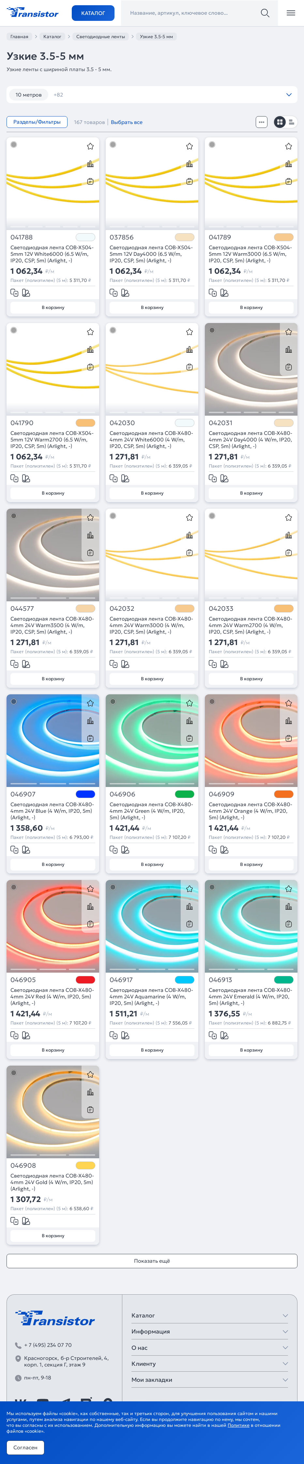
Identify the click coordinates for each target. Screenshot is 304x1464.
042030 (122, 423)
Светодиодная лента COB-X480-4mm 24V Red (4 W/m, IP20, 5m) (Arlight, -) (52, 996)
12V (186, 94)
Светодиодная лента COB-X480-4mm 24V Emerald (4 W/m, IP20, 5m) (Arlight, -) (250, 996)
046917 (121, 980)
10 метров (29, 94)
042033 (221, 609)
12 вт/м (66, 94)
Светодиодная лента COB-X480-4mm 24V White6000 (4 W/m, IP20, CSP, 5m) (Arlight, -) (151, 439)
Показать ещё (152, 1260)
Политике (239, 1425)
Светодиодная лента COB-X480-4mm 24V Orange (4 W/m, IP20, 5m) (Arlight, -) (250, 811)
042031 (220, 423)
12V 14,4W (218, 94)
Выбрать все (127, 122)
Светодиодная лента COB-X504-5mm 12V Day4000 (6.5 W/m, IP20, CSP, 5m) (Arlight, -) (151, 254)
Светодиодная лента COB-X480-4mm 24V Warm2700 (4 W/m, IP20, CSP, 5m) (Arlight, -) (250, 625)
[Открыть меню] (291, 13)
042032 (122, 609)
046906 (122, 794)
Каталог (93, 13)
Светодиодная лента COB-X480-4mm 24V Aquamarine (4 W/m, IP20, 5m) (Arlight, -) (151, 996)
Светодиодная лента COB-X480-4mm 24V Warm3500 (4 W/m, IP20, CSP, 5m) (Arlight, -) (52, 625)
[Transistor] (33, 11)
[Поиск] (265, 13)
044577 (22, 609)
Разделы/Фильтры (37, 121)
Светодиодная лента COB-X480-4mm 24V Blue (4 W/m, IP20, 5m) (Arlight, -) (52, 811)
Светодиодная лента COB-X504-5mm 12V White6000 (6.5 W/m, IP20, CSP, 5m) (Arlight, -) (52, 254)
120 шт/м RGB (148, 94)
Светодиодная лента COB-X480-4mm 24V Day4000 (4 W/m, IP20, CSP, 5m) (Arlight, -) (250, 439)
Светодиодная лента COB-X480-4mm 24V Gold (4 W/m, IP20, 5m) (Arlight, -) (52, 1182)
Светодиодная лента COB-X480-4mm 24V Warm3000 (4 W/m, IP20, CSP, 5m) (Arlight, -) (151, 625)
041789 (220, 237)
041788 (21, 237)
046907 (23, 794)
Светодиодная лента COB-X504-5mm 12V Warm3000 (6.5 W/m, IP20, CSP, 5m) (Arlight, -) (250, 254)
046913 (220, 980)
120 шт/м (103, 94)
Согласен (25, 1447)
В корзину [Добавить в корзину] (53, 307)
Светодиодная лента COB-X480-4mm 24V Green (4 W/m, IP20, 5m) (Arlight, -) (151, 811)
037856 (122, 237)
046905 (23, 980)
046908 (23, 1166)
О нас (139, 1347)
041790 (22, 423)
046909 (222, 794)
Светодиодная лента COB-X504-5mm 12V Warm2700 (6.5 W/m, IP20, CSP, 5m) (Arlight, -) (52, 439)
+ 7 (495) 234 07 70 (48, 1345)
